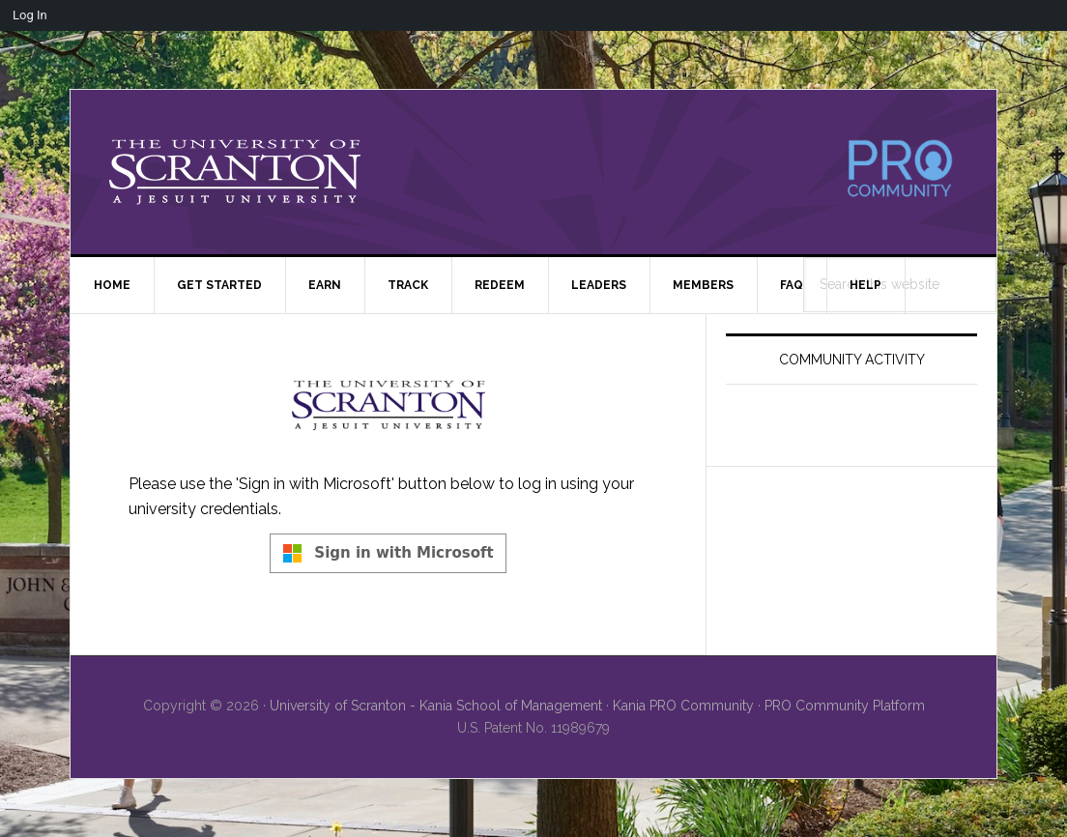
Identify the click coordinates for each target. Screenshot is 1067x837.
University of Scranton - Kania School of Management (436, 705)
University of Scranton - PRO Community (234, 172)
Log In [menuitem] (30, 15)
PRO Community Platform (844, 705)
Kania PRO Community (683, 705)
